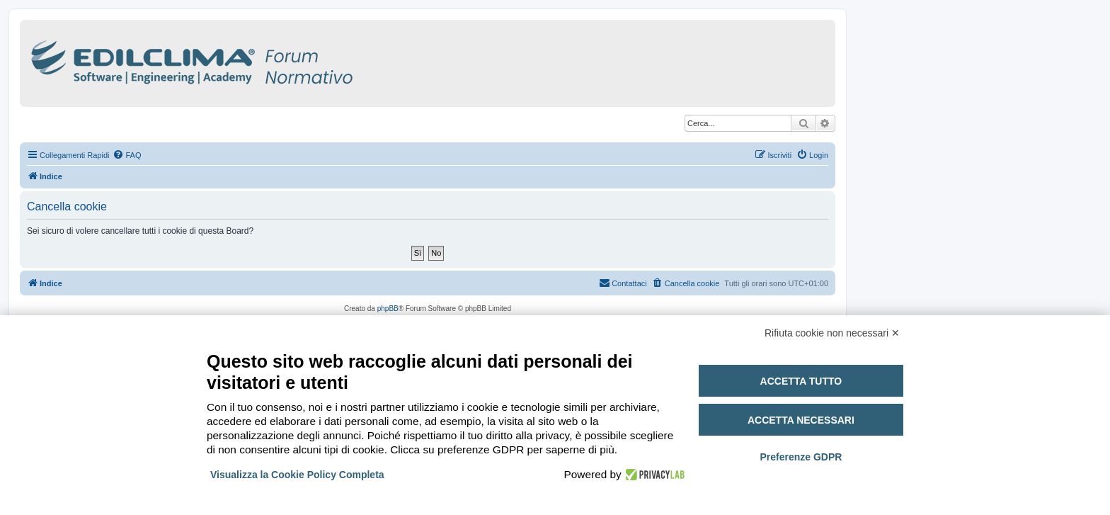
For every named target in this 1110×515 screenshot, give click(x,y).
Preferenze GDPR (801, 457)
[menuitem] (127, 155)
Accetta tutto (801, 381)
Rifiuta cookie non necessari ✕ (832, 333)
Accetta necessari (801, 420)
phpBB (388, 308)
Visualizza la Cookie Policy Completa (297, 474)
